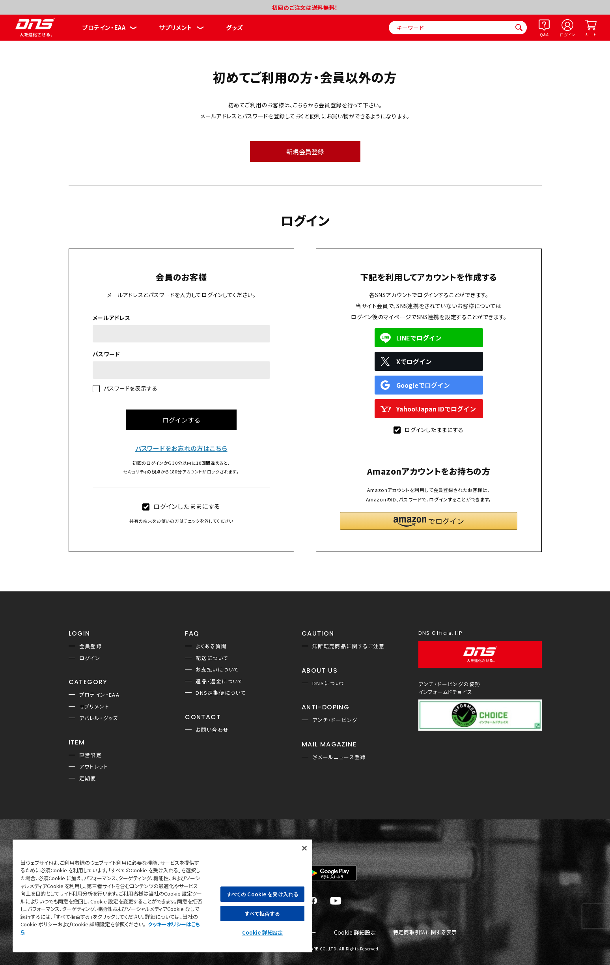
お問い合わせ (212, 729)
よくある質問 (211, 646)
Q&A (544, 34)
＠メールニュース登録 (339, 757)
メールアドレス (112, 318)
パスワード (106, 354)
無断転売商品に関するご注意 (348, 646)
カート (590, 34)
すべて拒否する (262, 913)
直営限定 (90, 755)
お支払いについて (217, 669)
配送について (212, 658)
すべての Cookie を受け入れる (262, 894)
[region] (162, 895)
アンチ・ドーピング (335, 720)
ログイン (567, 34)
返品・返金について (219, 681)
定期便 (87, 778)
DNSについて (329, 683)
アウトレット (93, 766)
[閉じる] (304, 848)
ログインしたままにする (181, 506)
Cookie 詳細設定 (355, 932)
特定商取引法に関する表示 (425, 932)
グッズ (234, 27)
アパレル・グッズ (98, 718)
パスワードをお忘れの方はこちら (181, 448)
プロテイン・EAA (103, 27)
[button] (428, 521)
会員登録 (90, 646)
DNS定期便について (221, 692)
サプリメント (175, 27)
